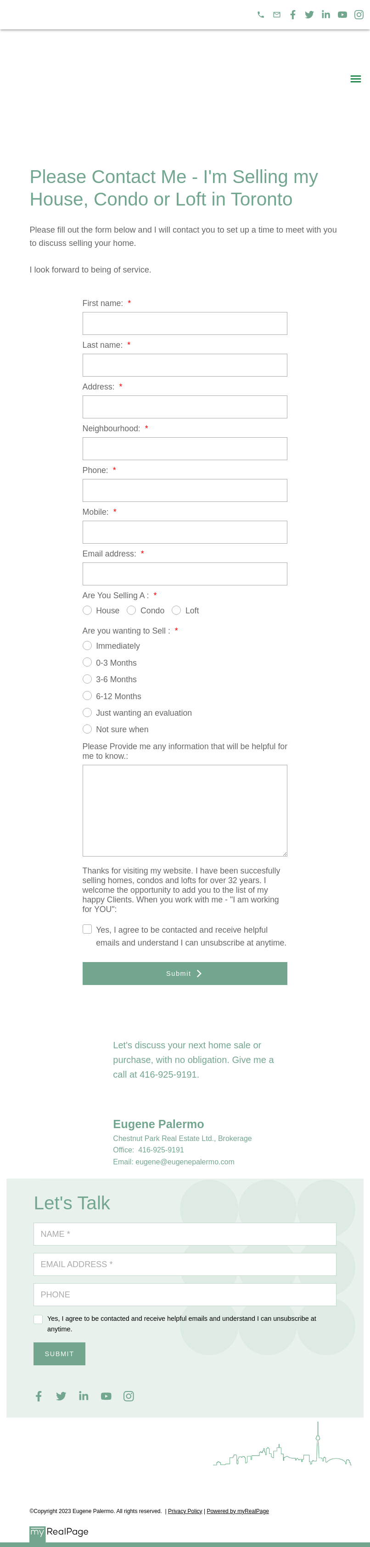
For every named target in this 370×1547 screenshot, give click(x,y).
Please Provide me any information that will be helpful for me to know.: (185, 751)
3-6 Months (110, 679)
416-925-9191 (168, 1074)
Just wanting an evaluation (137, 713)
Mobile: (97, 512)
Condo (145, 610)
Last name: (104, 345)
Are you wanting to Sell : (128, 630)
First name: (104, 303)
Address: (100, 386)
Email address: (111, 553)
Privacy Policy (185, 1511)
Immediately (111, 646)
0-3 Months (110, 662)
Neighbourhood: (113, 428)
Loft (185, 610)
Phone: (97, 470)
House (101, 610)
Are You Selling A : (117, 595)
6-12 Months (112, 696)
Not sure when (116, 729)
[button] (261, 15)
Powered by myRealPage (238, 1511)
